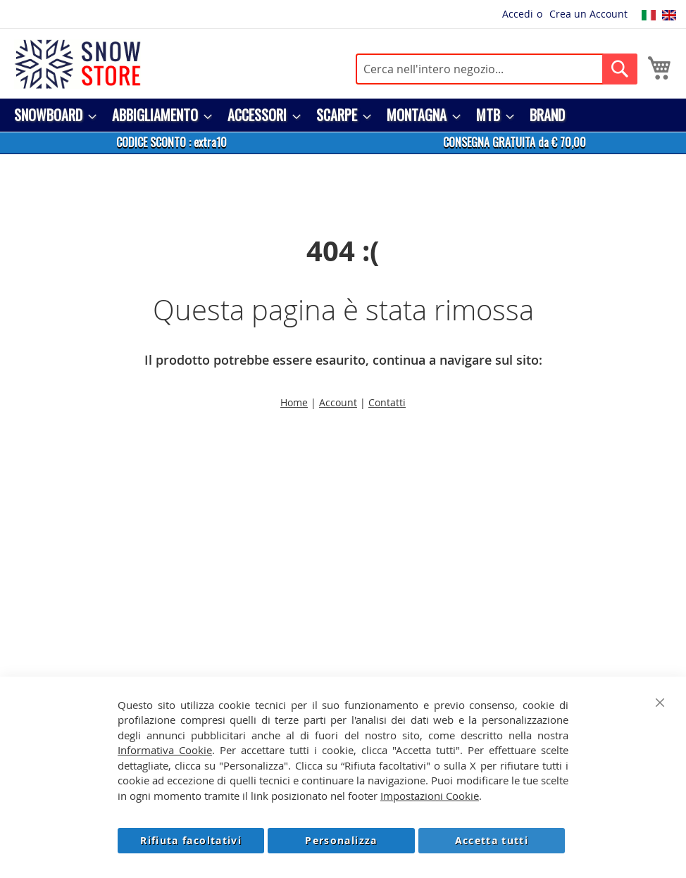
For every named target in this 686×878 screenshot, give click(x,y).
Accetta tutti (492, 840)
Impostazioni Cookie (429, 796)
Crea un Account (588, 13)
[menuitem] (51, 115)
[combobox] (496, 69)
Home (294, 402)
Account (338, 402)
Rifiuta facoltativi (191, 840)
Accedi (517, 13)
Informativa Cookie (165, 750)
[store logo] (77, 64)
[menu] (343, 115)
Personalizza (341, 840)
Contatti (387, 402)
